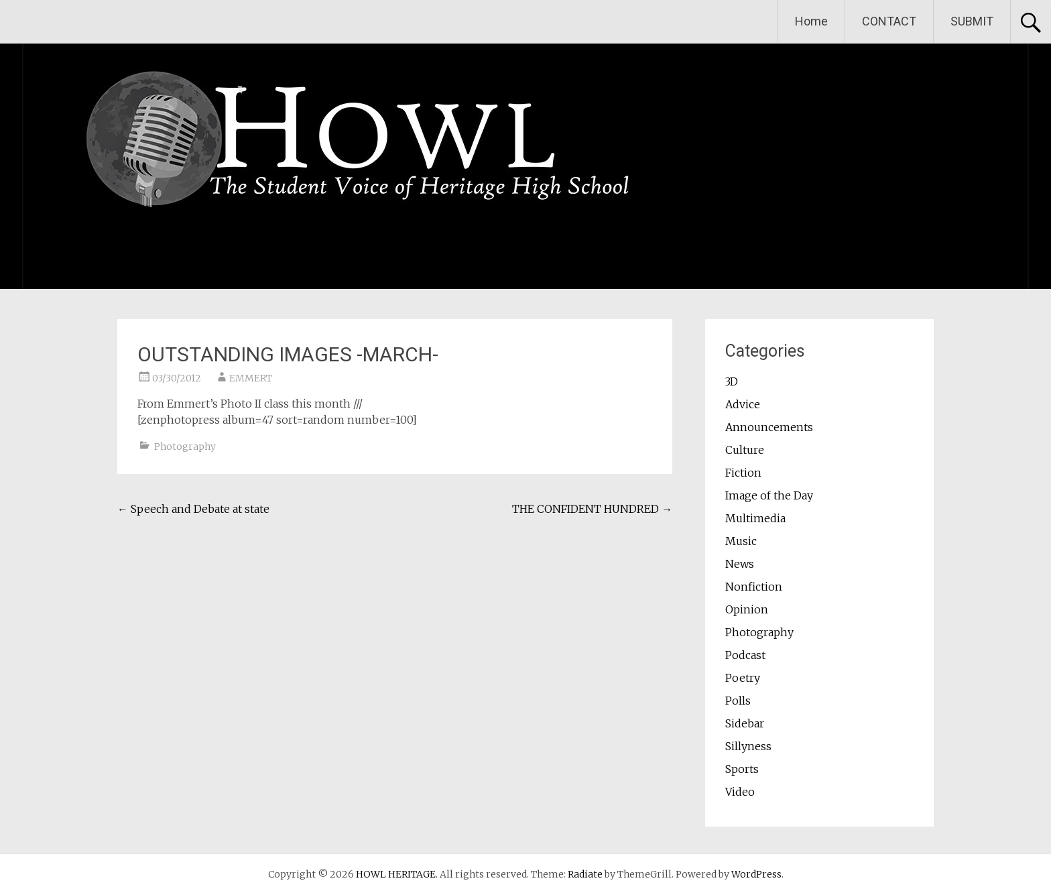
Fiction (743, 472)
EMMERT (250, 378)
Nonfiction (753, 586)
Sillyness (748, 746)
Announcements (769, 427)
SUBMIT (971, 21)
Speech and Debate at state (193, 509)
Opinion (746, 609)
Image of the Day (769, 495)
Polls (738, 700)
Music (741, 541)
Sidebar (744, 723)
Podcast (745, 655)
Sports (742, 769)
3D (731, 381)
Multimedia (755, 518)
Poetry (742, 677)
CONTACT (889, 21)
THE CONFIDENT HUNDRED (592, 509)
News (739, 564)
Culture (744, 450)
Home (811, 21)
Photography (185, 446)
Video (740, 791)
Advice (742, 404)
